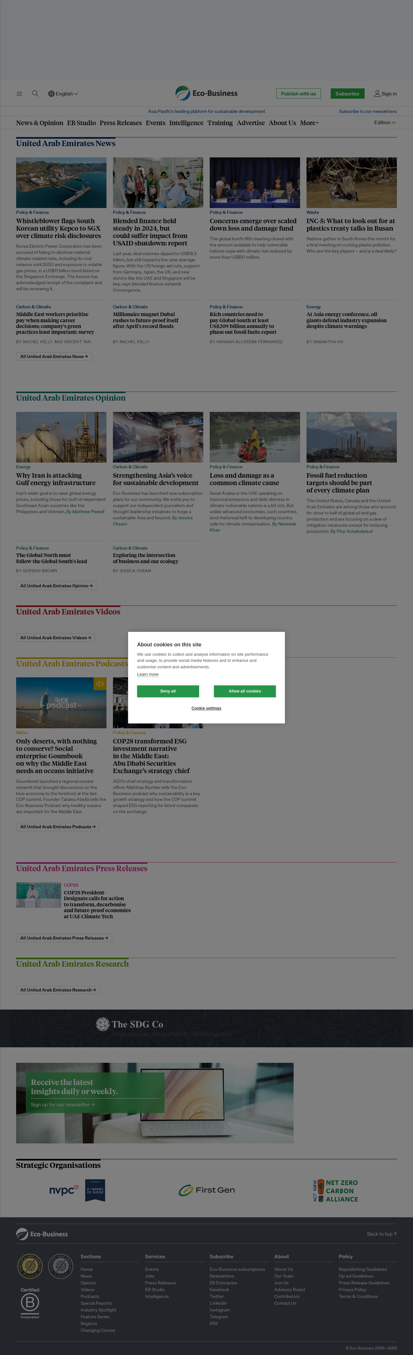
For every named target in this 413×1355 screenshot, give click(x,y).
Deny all (168, 691)
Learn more (147, 674)
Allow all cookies (245, 691)
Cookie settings (206, 708)
